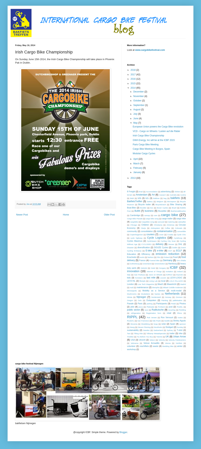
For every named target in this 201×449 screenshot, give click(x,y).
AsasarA (162, 195)
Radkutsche (158, 309)
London (130, 284)
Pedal (173, 304)
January (137, 172)
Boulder (143, 208)
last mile (151, 277)
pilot (132, 307)
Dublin (174, 247)
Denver (171, 244)
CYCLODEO (146, 244)
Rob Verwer (152, 317)
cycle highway (136, 238)
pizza (140, 307)
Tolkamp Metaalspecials (156, 333)
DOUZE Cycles (161, 247)
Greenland (147, 264)
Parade (130, 303)
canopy (147, 215)
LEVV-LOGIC (176, 278)
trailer (172, 333)
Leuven (163, 278)
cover (161, 235)
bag (164, 198)
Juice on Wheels (156, 275)
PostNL (180, 307)
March (136, 163)
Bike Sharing (176, 204)
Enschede (131, 257)
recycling (171, 310)
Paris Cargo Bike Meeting (146, 144)
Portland (161, 307)
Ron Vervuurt (167, 317)
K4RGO (169, 275)
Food (175, 257)
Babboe (156, 198)
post (170, 307)
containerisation (165, 231)
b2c (147, 198)
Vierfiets (179, 343)
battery (150, 201)
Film (158, 257)
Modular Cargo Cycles (144, 153)
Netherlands (172, 293)
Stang (132, 327)
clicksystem (155, 228)
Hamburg (172, 263)
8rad (141, 192)
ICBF (174, 267)
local (163, 281)
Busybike (162, 211)
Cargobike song (147, 222)
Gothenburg (135, 264)
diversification (143, 247)
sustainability (133, 330)
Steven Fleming (144, 327)
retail (169, 313)
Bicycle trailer (144, 204)
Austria (183, 195)
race (146, 310)
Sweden (146, 330)
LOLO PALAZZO (176, 281)
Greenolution (160, 264)
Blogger (123, 432)
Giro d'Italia (181, 260)
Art (153, 194)
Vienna (168, 343)
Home (66, 214)
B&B (132, 198)
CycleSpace (152, 241)
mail (131, 287)
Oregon (130, 300)
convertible (181, 231)
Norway (168, 297)
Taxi (128, 333)
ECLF (179, 250)
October (137, 100)
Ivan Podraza (139, 275)
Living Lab (153, 281)
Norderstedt (156, 297)
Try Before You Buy (145, 337)
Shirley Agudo (179, 320)
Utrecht (142, 340)
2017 (133, 74)
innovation (133, 271)
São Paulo (156, 321)
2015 (133, 83)
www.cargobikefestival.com (150, 50)
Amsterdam (141, 194)
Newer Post (22, 214)
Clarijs (143, 228)
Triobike (130, 337)
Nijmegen (141, 297)
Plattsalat (150, 307)
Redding (182, 310)
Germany (167, 260)
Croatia (170, 235)
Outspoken (151, 300)
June (136, 118)
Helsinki (144, 268)
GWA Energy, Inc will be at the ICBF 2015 (154, 140)
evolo (142, 257)
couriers (151, 234)
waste (155, 346)
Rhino (179, 313)
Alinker (177, 192)
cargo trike (181, 218)
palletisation (177, 300)
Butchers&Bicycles (178, 211)
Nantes (157, 294)
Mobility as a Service (153, 290)
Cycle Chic (181, 235)
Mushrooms (132, 294)
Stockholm (158, 327)
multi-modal (176, 290)
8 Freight (131, 191)
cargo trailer (167, 218)
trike (180, 333)
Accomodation (152, 192)
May (135, 123)
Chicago (133, 225)
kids (129, 278)
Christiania (158, 225)
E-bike (149, 250)
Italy (128, 275)
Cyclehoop (178, 238)
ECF (170, 251)
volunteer (131, 346)
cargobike (134, 222)
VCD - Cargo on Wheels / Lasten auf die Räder (156, 131)
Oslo (140, 300)
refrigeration (136, 313)
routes (180, 317)
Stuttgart (169, 327)
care (155, 215)
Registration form (153, 313)
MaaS (160, 284)
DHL (180, 244)
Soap (155, 324)
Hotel (153, 268)
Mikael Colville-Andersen (173, 287)
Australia (173, 195)
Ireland (180, 271)
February (138, 168)
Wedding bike (168, 346)
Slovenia (133, 324)
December (138, 91)
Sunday (180, 327)
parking (149, 304)
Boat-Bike (131, 208)
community (132, 231)
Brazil (174, 208)
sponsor (182, 324)
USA (133, 340)
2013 (133, 178)
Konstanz (139, 278)
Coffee (167, 228)
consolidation (147, 231)
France (142, 260)
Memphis (155, 287)
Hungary (162, 268)
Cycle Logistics (156, 237)
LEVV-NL (131, 281)
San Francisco (143, 321)
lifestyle (142, 281)
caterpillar (182, 222)
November (138, 96)
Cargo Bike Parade (134, 219)
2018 (133, 70)
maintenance (142, 287)
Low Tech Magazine (146, 284)
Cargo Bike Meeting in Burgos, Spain (151, 149)
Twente (159, 337)
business (149, 211)
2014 (133, 88)
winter (180, 346)
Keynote (179, 275)
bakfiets (175, 197)
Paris (140, 303)
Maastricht (171, 284)
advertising (166, 191)
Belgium (160, 201)
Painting (164, 300)
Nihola (129, 297)
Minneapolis (132, 291)
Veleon (152, 340)
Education (131, 254)
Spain (172, 324)
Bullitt (137, 211)
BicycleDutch (160, 204)
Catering (171, 222)
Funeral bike (154, 260)
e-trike (160, 250)
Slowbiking (145, 324)
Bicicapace (171, 201)
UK (167, 336)
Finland (167, 257)
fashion (151, 257)
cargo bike (169, 215)
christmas (170, 225)
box (151, 208)
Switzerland (158, 330)
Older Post (109, 214)
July (135, 114)
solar (163, 324)
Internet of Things (154, 271)
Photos (182, 303)
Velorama (134, 343)
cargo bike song (152, 219)
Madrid (183, 284)
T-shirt (179, 330)
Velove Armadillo (151, 343)
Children (145, 225)
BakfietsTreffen (134, 201)
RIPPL (132, 317)
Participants (161, 303)
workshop (131, 349)
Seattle (167, 321)
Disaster (130, 247)
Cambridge (135, 215)
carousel (161, 222)
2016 (133, 79)
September (139, 105)
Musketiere (145, 294)
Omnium (179, 297)
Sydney (170, 330)
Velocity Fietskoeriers (177, 340)
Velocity (162, 340)
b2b (139, 198)
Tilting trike (138, 333)
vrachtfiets (144, 346)
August (137, 109)
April (135, 159)
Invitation (169, 271)
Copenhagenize (136, 235)
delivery (159, 244)
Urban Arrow (179, 336)
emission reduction (167, 253)
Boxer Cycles (162, 208)
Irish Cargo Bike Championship (148, 135)
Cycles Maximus (134, 241)
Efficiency (146, 254)
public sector (133, 309)
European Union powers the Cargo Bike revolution (158, 126)
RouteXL (130, 321)
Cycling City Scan (168, 241)
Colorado (178, 228)
